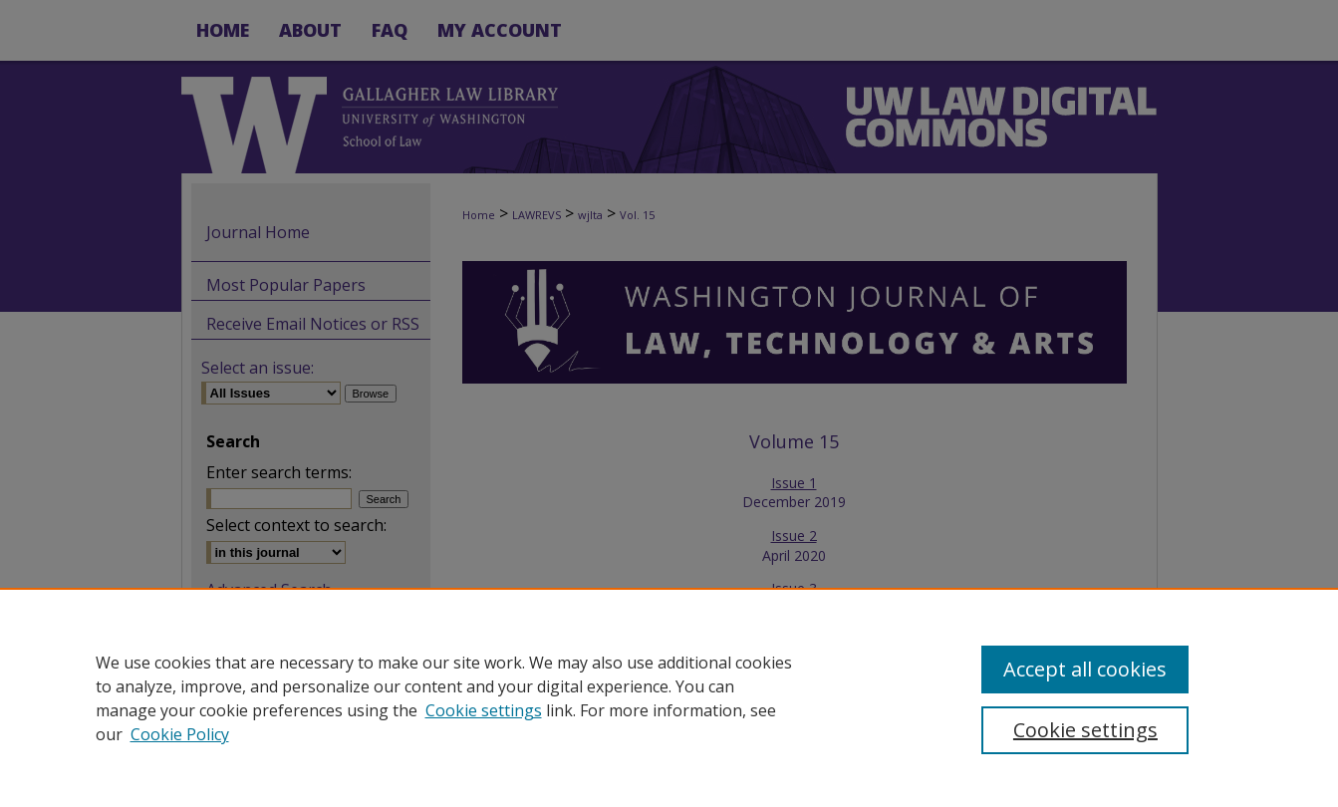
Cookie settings (483, 710)
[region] (669, 697)
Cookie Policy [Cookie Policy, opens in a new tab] (180, 734)
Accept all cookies (1085, 669)
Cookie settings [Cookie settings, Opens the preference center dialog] (1085, 729)
